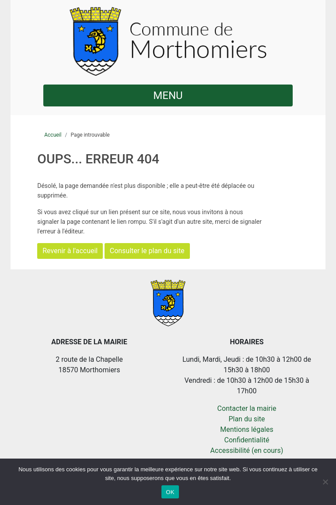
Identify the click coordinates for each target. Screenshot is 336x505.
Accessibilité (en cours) (247, 450)
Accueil (52, 135)
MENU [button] (167, 95)
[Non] (325, 481)
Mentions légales (246, 429)
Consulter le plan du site (147, 251)
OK (170, 492)
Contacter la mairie (246, 408)
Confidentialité (247, 440)
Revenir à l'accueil (70, 251)
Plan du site (246, 419)
